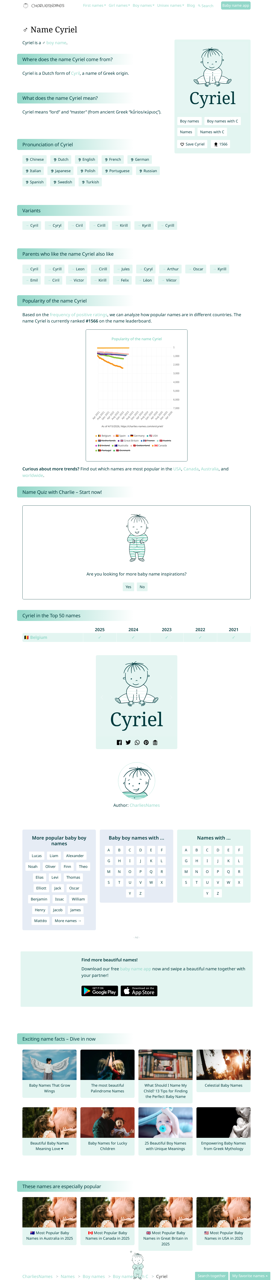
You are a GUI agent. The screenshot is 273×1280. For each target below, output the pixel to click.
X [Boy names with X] (162, 882)
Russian (148, 170)
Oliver (50, 866)
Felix (125, 280)
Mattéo (40, 920)
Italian (33, 170)
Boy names (142, 5)
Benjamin (39, 899)
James (75, 909)
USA (177, 469)
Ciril (79, 225)
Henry (40, 909)
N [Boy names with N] (119, 871)
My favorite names (248, 1275)
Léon (147, 280)
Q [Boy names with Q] (151, 871)
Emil (34, 280)
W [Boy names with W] (151, 882)
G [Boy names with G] (108, 860)
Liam (54, 855)
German (139, 159)
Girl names (118, 5)
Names (186, 131)
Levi (55, 877)
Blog (191, 5)
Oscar (198, 268)
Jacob (57, 909)
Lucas (37, 855)
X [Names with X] (239, 882)
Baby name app (235, 5)
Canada (191, 469)
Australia (210, 469)
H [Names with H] (196, 860)
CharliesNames (145, 805)
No (142, 586)
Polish (87, 170)
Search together (212, 1275)
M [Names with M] (186, 871)
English (86, 159)
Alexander (75, 855)
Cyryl (57, 225)
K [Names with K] (228, 860)
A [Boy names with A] (108, 849)
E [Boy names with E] (151, 849)
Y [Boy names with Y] (130, 893)
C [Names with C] (207, 849)
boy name (56, 42)
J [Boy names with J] (140, 860)
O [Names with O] (207, 871)
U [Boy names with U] (130, 882)
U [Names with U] (207, 882)
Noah (32, 866)
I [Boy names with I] (129, 860)
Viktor (171, 280)
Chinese (34, 159)
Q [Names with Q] (228, 871)
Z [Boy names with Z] (140, 893)
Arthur (173, 268)
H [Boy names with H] (119, 860)
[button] (102, 697)
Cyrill (169, 225)
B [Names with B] (196, 849)
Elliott (41, 888)
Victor (79, 280)
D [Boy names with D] (140, 849)
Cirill (101, 225)
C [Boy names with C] (130, 849)
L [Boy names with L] (162, 860)
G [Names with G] (186, 860)
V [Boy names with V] (140, 882)
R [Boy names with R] (162, 871)
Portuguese (117, 170)
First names (93, 5)
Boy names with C (222, 121)
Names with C (212, 131)
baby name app (135, 969)
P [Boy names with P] (140, 871)
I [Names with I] (207, 860)
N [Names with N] (196, 871)
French (112, 159)
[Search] (209, 6)
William (78, 899)
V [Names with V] (218, 882)
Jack (57, 888)
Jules (126, 268)
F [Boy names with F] (162, 849)
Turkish (90, 181)
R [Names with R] (239, 871)
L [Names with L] (239, 860)
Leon (80, 268)
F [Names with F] (239, 849)
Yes (128, 586)
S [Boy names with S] (109, 882)
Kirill (124, 225)
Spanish (34, 181)
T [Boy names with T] (119, 882)
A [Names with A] (186, 849)
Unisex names (169, 5)
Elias (40, 877)
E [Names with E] (228, 849)
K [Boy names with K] (151, 860)
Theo (83, 866)
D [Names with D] (218, 849)
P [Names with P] (218, 871)
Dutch (60, 159)
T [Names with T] (197, 882)
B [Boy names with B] (119, 849)
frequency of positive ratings (78, 314)
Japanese (60, 170)
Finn (67, 866)
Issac (59, 899)
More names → (68, 920)
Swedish (62, 181)
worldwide (32, 475)
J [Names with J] (217, 860)
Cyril (75, 73)
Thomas (73, 877)
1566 (220, 144)
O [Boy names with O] (129, 871)
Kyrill (146, 225)
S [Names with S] (186, 882)
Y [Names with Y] (207, 893)
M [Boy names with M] (109, 871)
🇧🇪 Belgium (35, 637)
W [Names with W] (228, 882)
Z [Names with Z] (218, 893)
